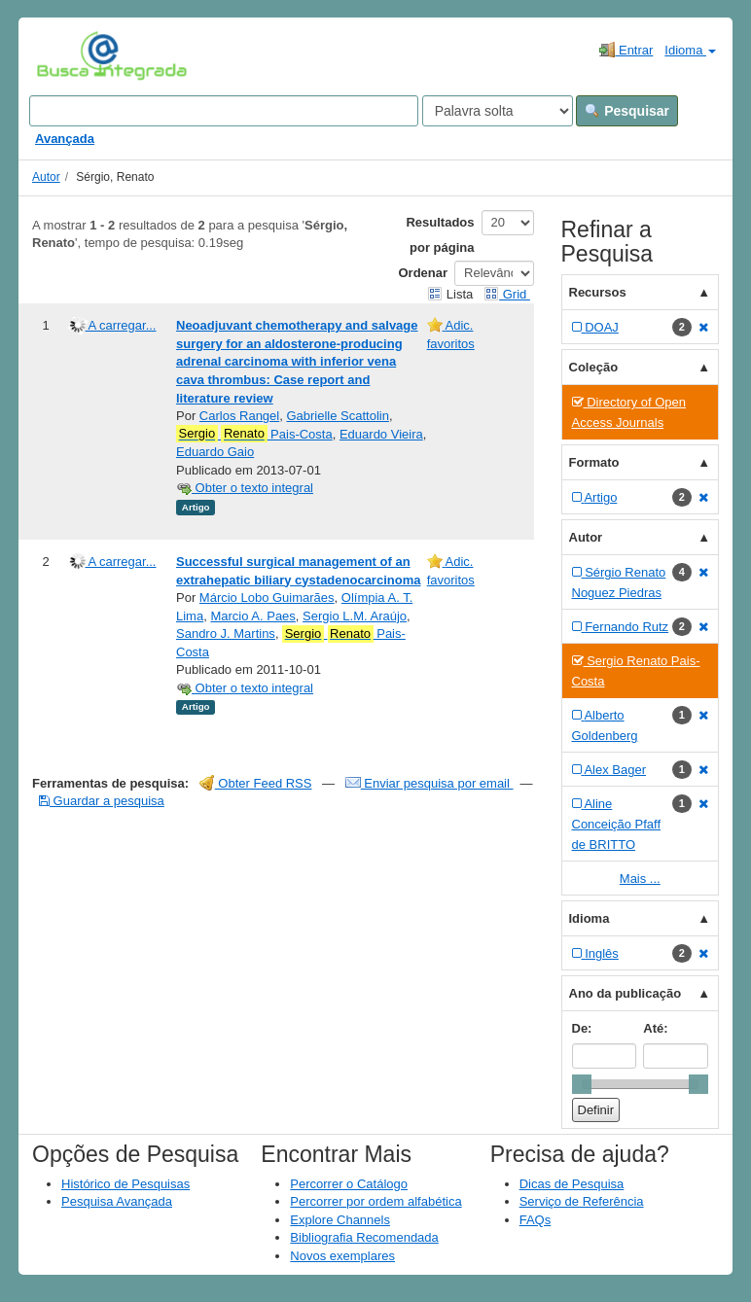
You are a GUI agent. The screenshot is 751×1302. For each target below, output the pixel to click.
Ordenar (423, 272)
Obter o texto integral (244, 487)
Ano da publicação (625, 993)
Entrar (626, 49)
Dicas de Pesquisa (572, 1184)
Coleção (594, 367)
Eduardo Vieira (381, 434)
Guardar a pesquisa (101, 800)
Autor (46, 177)
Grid (506, 294)
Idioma (690, 50)
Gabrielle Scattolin (337, 415)
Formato (594, 462)
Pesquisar (627, 111)
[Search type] (497, 110)
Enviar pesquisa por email (429, 783)
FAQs (535, 1220)
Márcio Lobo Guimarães (267, 597)
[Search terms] (223, 110)
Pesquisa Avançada (116, 1201)
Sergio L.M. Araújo (355, 616)
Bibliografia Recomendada (364, 1237)
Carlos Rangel (239, 415)
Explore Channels (340, 1220)
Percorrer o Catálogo (349, 1184)
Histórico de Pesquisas (125, 1184)
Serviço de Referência (581, 1201)
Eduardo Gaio (215, 451)
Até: (655, 1028)
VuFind (66, 55)
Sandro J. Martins (225, 633)
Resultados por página (440, 235)
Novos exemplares (342, 1256)
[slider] (581, 1084)
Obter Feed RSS (255, 783)
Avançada (64, 138)
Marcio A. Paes (252, 616)
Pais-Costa (254, 433)
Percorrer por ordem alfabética (375, 1201)
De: (582, 1028)
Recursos (597, 292)
